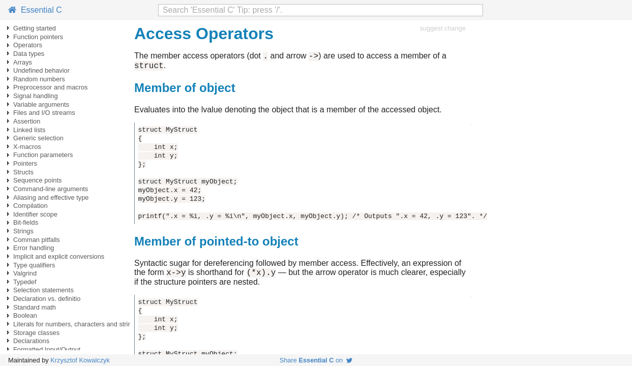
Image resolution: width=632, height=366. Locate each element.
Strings (23, 231)
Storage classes (36, 333)
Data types (28, 53)
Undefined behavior (41, 70)
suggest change (443, 28)
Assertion (26, 121)
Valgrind (25, 273)
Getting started (34, 28)
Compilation (30, 205)
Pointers (25, 163)
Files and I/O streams (44, 112)
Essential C (35, 10)
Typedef (25, 282)
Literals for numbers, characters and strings (75, 324)
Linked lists (29, 130)
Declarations (31, 341)
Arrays (22, 62)
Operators (27, 45)
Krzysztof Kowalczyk (80, 360)
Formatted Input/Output (46, 349)
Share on (316, 360)
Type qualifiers (34, 265)
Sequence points (37, 180)
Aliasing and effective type (50, 197)
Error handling (33, 248)
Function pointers (38, 37)
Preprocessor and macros (50, 87)
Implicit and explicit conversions (58, 256)
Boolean (25, 315)
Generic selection (38, 138)
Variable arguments (41, 104)
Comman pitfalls (36, 239)
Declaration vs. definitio (46, 298)
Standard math (34, 307)
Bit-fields (25, 222)
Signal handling (35, 96)
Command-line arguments (50, 189)
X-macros (27, 146)
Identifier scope (35, 214)
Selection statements (43, 290)
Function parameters (43, 155)
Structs (23, 172)
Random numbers (39, 79)
